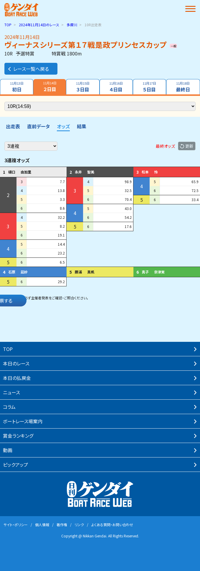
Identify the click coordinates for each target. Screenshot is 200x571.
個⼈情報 (42, 524)
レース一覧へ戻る (28, 68)
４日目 (116, 87)
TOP (7, 24)
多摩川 (72, 24)
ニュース (11, 392)
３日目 (82, 87)
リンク (79, 524)
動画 (7, 450)
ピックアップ (15, 464)
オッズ (63, 126)
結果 (81, 126)
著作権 (62, 524)
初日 (17, 87)
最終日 (183, 87)
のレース (39, 24)
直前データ (38, 126)
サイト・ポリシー (16, 524)
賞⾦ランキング (18, 435)
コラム (9, 406)
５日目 (149, 87)
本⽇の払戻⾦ (17, 377)
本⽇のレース (16, 363)
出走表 (13, 126)
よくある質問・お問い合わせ (112, 524)
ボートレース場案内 (22, 421)
